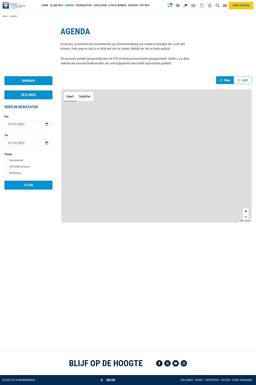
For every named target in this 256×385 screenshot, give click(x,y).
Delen (110, 380)
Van (6, 116)
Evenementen (16, 160)
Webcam (186, 5)
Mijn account (210, 5)
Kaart (70, 96)
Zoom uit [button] (246, 217)
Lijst (245, 80)
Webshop (202, 5)
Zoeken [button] (217, 5)
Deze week (28, 95)
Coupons (194, 5)
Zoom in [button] (246, 211)
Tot (6, 135)
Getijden (178, 5)
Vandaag (28, 80)
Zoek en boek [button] (241, 5)
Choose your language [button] (225, 5)
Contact (170, 5)
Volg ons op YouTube (175, 363)
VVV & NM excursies (19, 166)
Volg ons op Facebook (159, 363)
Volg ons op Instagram (184, 363)
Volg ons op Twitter (167, 363)
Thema (8, 154)
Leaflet (245, 220)
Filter (28, 185)
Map (227, 80)
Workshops (15, 173)
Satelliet (84, 96)
